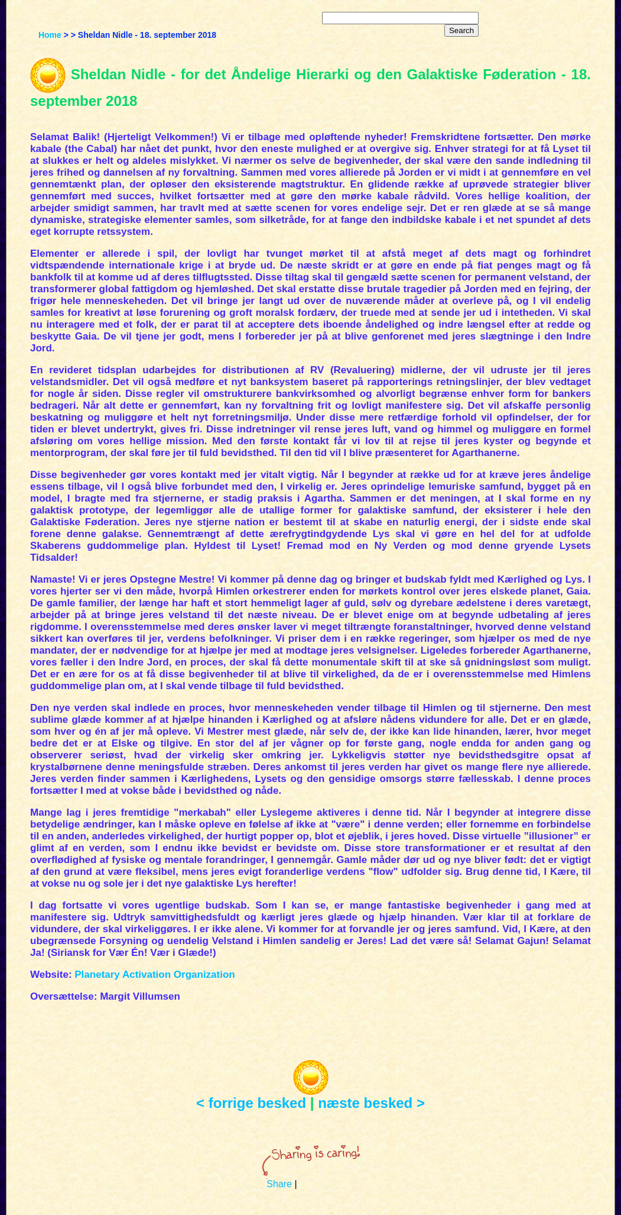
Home (49, 35)
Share (279, 1184)
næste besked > (371, 1103)
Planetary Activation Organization (154, 974)
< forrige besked (251, 1103)
